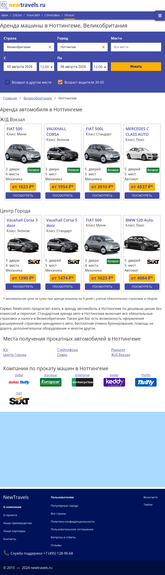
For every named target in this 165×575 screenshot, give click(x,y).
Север (62, 354)
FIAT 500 (14, 128)
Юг (5, 349)
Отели (17, 15)
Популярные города (64, 506)
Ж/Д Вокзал (120, 354)
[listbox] (46, 66)
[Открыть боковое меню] (160, 16)
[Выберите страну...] (24, 47)
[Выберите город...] (78, 47)
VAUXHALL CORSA (56, 131)
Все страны (58, 513)
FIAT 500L (95, 128)
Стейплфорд (67, 349)
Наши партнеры (14, 531)
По (59, 58)
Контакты (9, 539)
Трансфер (33, 15)
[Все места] (136, 47)
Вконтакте (150, 497)
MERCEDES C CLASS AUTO (137, 131)
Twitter (148, 504)
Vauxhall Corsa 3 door (22, 222)
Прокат (69, 15)
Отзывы (56, 545)
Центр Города (14, 354)
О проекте (10, 515)
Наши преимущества (17, 523)
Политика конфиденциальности (72, 521)
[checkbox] (28, 82)
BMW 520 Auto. (140, 220)
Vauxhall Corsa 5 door (61, 222)
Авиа (4, 15)
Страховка (52, 15)
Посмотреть (23, 195)
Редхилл (118, 349)
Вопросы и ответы (63, 537)
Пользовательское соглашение (72, 529)
